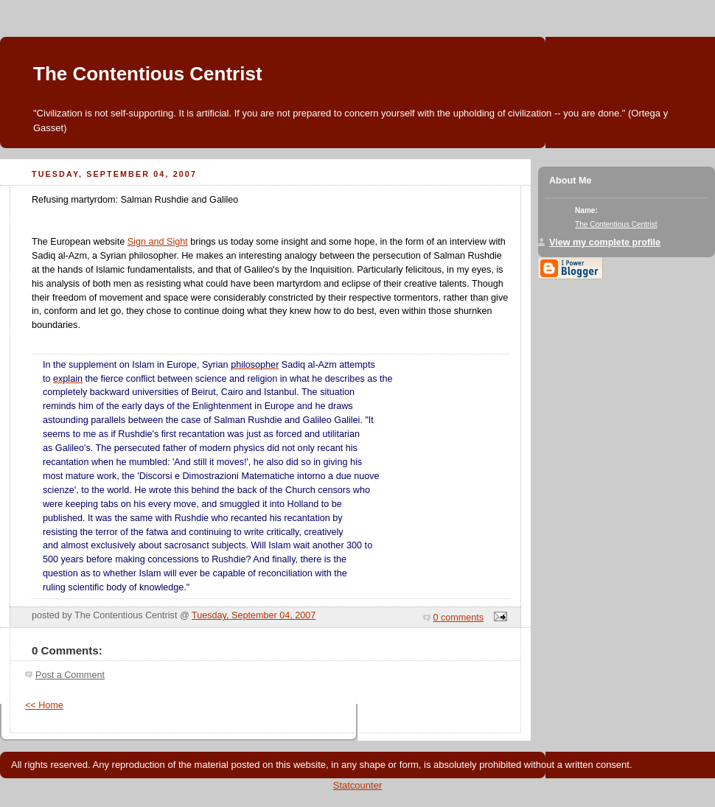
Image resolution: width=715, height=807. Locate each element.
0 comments (458, 617)
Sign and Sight (158, 242)
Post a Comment (70, 675)
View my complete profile (604, 242)
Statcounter (358, 785)
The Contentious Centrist (147, 74)
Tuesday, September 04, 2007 (253, 615)
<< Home (44, 705)
